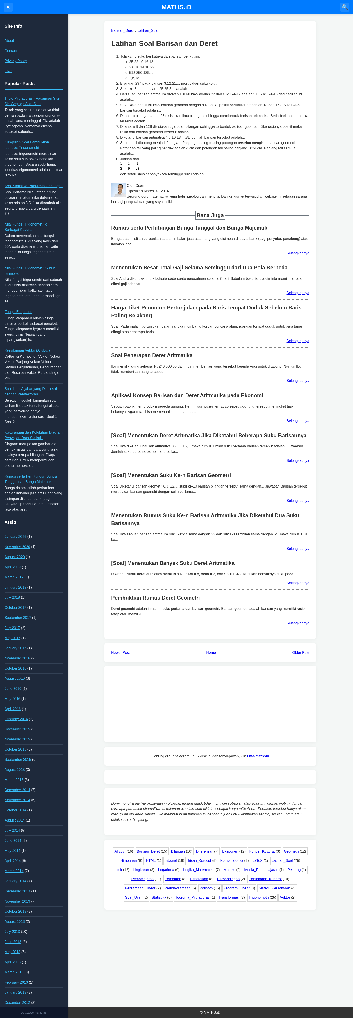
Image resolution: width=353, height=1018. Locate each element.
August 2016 (15, 678)
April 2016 (13, 709)
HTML (151, 860)
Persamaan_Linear (140, 888)
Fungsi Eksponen (18, 312)
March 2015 (14, 780)
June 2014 (13, 840)
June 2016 (13, 689)
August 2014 (15, 820)
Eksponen (230, 851)
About (9, 41)
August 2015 (15, 770)
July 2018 (12, 597)
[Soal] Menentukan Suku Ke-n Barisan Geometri (171, 475)
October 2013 (15, 911)
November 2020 (17, 547)
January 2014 (15, 881)
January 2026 (15, 537)
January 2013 (15, 992)
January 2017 (15, 648)
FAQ (8, 71)
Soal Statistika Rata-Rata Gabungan (34, 186)
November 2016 (17, 658)
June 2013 (13, 942)
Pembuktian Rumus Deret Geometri (155, 598)
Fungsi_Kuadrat (262, 851)
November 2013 (17, 901)
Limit (118, 870)
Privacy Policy (16, 61)
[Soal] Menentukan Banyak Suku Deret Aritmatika (173, 563)
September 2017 (18, 618)
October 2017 (15, 607)
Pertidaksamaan (178, 888)
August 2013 (15, 921)
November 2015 (17, 739)
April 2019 (13, 567)
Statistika (159, 897)
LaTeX (257, 860)
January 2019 (15, 587)
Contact (11, 51)
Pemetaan (173, 879)
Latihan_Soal (282, 860)
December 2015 (17, 729)
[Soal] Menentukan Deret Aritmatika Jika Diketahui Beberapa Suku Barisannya (208, 435)
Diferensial (204, 851)
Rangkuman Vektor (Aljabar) (27, 350)
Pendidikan (199, 879)
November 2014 (17, 800)
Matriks (229, 870)
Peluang (294, 870)
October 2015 (15, 749)
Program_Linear (237, 888)
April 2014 (13, 861)
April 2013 (13, 962)
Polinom (206, 888)
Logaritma (166, 870)
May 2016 (12, 699)
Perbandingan (228, 879)
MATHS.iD (176, 7)
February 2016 (16, 719)
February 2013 (16, 982)
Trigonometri (259, 897)
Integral (171, 860)
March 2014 (14, 871)
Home (211, 653)
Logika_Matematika (199, 870)
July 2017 (12, 628)
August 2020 (15, 557)
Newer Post (120, 653)
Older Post (300, 653)
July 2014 (12, 830)
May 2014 (12, 851)
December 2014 (17, 790)
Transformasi (229, 897)
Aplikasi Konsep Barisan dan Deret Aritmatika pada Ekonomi (187, 395)
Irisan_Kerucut (199, 860)
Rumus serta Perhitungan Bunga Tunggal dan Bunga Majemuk (189, 228)
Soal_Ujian (134, 897)
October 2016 (15, 668)
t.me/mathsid (258, 756)
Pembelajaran (142, 879)
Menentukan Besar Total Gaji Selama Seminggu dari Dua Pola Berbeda (199, 268)
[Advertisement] (210, 704)
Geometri (291, 851)
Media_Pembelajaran (261, 870)
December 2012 (17, 1002)
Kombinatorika (231, 860)
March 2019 (14, 577)
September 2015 (18, 759)
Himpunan (128, 860)
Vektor (285, 897)
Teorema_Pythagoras (192, 897)
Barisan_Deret (148, 851)
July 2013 (12, 932)
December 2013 (17, 891)
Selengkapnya (298, 253)
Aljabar (120, 851)
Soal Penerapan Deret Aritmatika (152, 355)
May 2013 (12, 952)
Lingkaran (141, 870)
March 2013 (14, 972)
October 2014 (15, 810)
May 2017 (12, 638)
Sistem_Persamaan (274, 888)
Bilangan (178, 851)
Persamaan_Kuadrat (265, 879)
